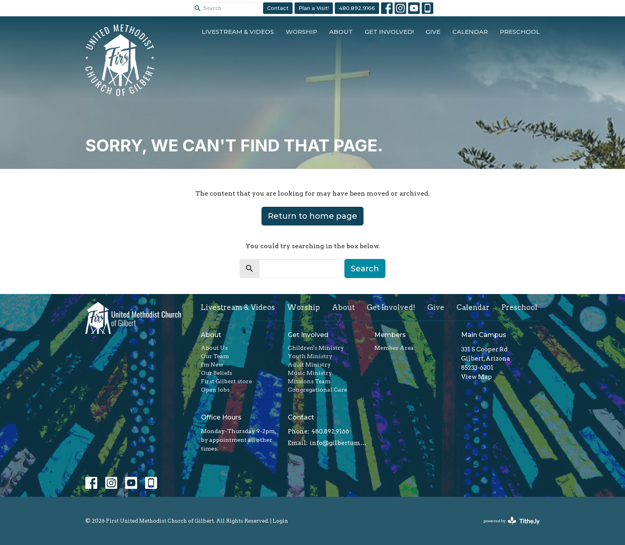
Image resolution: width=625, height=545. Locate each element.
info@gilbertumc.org (338, 443)
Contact (278, 8)
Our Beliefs (216, 373)
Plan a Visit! (314, 8)
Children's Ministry (316, 348)
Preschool (520, 31)
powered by (511, 521)
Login (280, 521)
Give (433, 31)
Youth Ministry (310, 356)
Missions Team (309, 381)
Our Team (215, 356)
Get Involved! (389, 31)
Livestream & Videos (238, 31)
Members (390, 335)
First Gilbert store (226, 381)
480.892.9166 (357, 8)
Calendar (470, 31)
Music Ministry (310, 373)
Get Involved (308, 335)
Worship (301, 31)
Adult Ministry (309, 364)
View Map (476, 376)
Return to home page (312, 216)
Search (365, 268)
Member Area (394, 348)
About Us (214, 348)
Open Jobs (215, 389)
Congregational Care (317, 389)
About (341, 31)
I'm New (212, 364)
